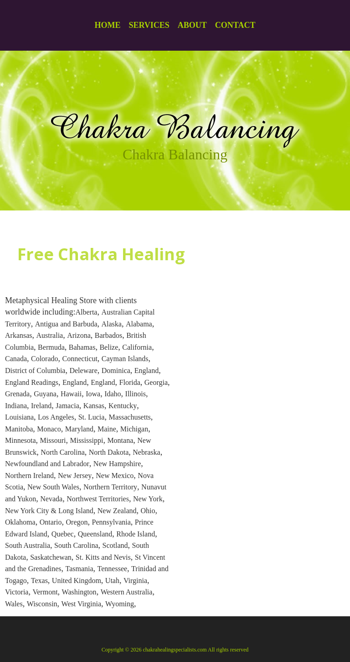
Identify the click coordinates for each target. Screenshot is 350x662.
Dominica (116, 370)
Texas (39, 580)
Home (107, 25)
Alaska (112, 324)
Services (149, 25)
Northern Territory (110, 487)
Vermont (44, 592)
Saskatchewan (51, 557)
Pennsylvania (111, 522)
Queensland (95, 534)
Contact (235, 25)
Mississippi (86, 440)
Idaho (112, 394)
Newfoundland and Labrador (47, 464)
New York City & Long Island (49, 511)
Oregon (77, 522)
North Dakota (109, 452)
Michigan (134, 429)
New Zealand (117, 511)
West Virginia (81, 604)
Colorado (44, 359)
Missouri (53, 440)
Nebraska (146, 452)
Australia (49, 335)
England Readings (31, 382)
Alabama (139, 324)
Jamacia (67, 406)
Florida (129, 382)
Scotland (115, 545)
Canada (16, 359)
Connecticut (80, 359)
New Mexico (115, 475)
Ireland (41, 406)
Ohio (148, 511)
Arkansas (18, 335)
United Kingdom (76, 580)
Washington (79, 592)
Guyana (45, 394)
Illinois (135, 394)
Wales (14, 604)
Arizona (79, 335)
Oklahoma (20, 522)
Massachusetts (129, 417)
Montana (120, 440)
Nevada (51, 499)
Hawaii (71, 394)
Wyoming (119, 604)
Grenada (17, 394)
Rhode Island (135, 534)
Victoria (16, 592)
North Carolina (62, 452)
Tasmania (79, 569)
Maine (107, 429)
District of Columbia (35, 370)
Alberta (86, 312)
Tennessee (113, 569)
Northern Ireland (29, 475)
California (137, 347)
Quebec (62, 534)
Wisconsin (42, 604)
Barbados (108, 335)
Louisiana (19, 417)
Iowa (93, 394)
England (146, 370)
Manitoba (19, 429)
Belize (108, 347)
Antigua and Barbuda (66, 324)
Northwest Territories (98, 499)
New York (148, 499)
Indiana (16, 406)
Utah (112, 580)
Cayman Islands (125, 359)
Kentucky (122, 406)
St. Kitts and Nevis (103, 557)
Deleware (83, 370)
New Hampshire (117, 464)
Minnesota (20, 440)
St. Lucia (91, 417)
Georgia (156, 382)
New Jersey (75, 475)
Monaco (49, 429)
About (192, 25)
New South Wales (53, 487)
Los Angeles (56, 417)
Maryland (79, 429)
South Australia (27, 545)
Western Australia (127, 592)
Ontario (51, 522)
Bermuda (51, 347)
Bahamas (82, 347)
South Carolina (76, 545)
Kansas (93, 406)
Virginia (135, 580)
